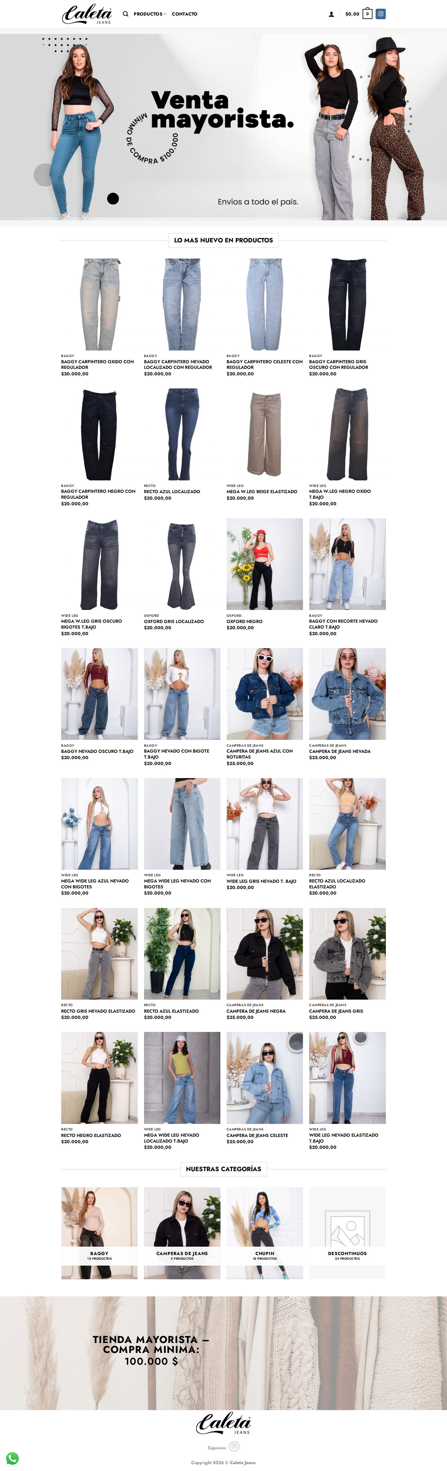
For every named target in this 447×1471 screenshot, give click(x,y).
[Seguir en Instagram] (381, 14)
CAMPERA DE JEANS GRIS (336, 1011)
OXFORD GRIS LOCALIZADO (174, 622)
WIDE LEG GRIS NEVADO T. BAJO (261, 881)
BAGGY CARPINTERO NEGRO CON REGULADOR (98, 494)
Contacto (184, 14)
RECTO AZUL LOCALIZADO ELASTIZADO (337, 884)
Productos (150, 14)
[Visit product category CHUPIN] (265, 1233)
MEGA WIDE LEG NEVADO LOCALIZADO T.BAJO (171, 1138)
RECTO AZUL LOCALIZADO (172, 492)
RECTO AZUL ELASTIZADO (171, 1011)
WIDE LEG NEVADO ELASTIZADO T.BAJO (343, 1138)
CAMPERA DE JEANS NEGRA (256, 1011)
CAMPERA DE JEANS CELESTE (257, 1136)
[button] (331, 14)
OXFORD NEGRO (245, 622)
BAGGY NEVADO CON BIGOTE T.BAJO (176, 754)
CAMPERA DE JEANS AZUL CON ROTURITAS (260, 754)
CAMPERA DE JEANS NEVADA (340, 751)
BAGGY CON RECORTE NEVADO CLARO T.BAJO (343, 624)
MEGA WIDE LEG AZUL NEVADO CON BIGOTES (95, 884)
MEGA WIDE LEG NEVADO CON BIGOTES (177, 884)
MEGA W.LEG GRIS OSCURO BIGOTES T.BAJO (91, 624)
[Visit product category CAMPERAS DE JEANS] (182, 1233)
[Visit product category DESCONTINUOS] (347, 1233)
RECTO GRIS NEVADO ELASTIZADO (98, 1011)
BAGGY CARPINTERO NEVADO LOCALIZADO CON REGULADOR (178, 364)
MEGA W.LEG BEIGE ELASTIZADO (262, 492)
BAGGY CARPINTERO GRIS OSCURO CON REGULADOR (338, 364)
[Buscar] (125, 14)
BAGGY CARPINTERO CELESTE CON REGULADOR (265, 364)
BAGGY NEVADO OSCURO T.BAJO (97, 751)
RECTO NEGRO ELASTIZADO (91, 1136)
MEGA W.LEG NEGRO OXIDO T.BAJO (340, 494)
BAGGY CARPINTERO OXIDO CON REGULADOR (97, 364)
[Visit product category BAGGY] (99, 1233)
